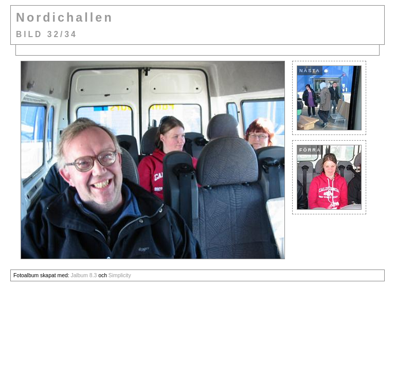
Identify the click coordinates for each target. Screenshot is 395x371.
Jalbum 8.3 (83, 275)
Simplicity (120, 275)
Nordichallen (65, 17)
